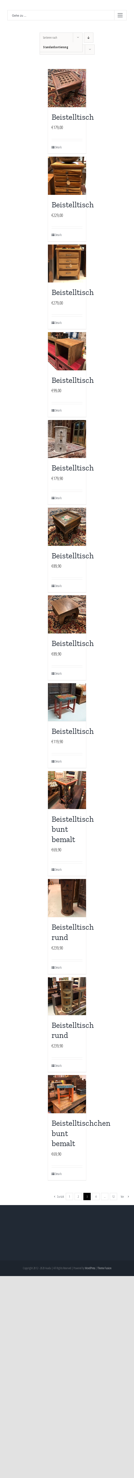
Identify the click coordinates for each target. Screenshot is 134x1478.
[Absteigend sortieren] (88, 38)
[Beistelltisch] (67, 88)
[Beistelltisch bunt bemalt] (67, 790)
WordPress (90, 1268)
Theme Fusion (104, 1268)
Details (58, 147)
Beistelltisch (73, 117)
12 (113, 1197)
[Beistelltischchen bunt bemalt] (67, 1094)
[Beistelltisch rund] (67, 898)
